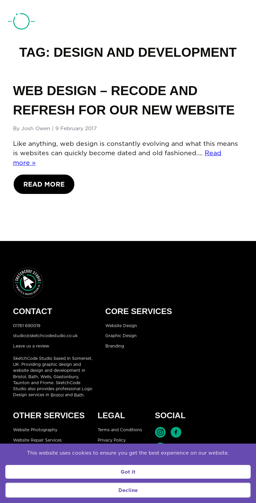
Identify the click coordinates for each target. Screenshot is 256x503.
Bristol (19, 377)
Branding (114, 345)
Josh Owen (35, 128)
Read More (44, 184)
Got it (128, 471)
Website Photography (35, 430)
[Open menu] (243, 22)
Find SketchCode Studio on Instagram (160, 432)
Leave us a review (31, 345)
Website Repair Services (37, 440)
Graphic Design (121, 335)
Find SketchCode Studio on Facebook (176, 432)
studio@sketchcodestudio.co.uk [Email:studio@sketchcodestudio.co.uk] (45, 335)
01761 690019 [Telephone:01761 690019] (213, 23)
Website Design (121, 325)
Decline (128, 490)
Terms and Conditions (120, 430)
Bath (33, 377)
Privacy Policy (112, 440)
